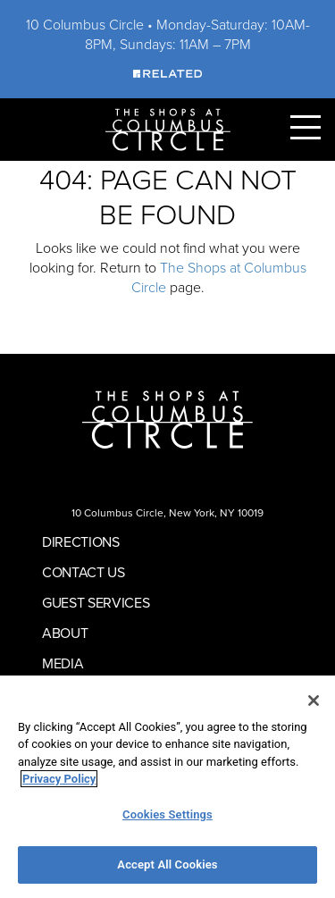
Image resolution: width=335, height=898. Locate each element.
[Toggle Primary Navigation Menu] (305, 127)
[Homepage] (167, 128)
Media (62, 663)
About (65, 633)
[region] (167, 787)
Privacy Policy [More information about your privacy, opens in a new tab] (59, 778)
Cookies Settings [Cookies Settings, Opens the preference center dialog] (167, 814)
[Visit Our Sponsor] (167, 72)
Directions (81, 542)
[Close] (313, 700)
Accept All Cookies (167, 864)
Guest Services (96, 602)
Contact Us (83, 572)
